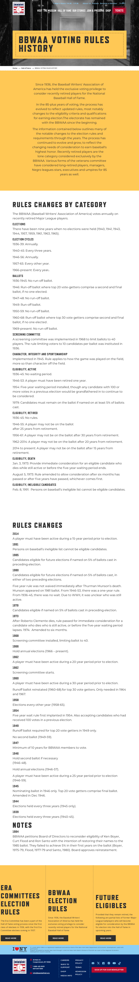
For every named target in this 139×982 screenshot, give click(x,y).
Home (15, 68)
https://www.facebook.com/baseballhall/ (103, 963)
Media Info (66, 976)
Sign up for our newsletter (109, 970)
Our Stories (78, 10)
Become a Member (105, 3)
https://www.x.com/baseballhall (98, 963)
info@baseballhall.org (41, 973)
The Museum (50, 10)
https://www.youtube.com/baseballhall (114, 963)
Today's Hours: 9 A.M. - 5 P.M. (63, 3)
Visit (39, 10)
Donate (92, 3)
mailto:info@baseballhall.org (93, 963)
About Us (84, 3)
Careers (65, 960)
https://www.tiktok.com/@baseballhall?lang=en (119, 963)
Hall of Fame (64, 10)
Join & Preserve (95, 10)
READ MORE (10, 938)
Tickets (119, 10)
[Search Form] (120, 3)
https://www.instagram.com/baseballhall (108, 963)
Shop (108, 10)
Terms (78, 967)
